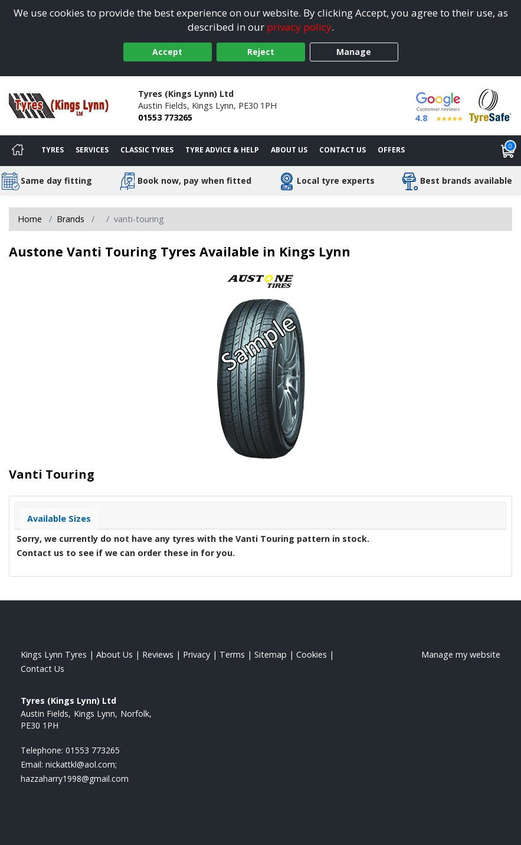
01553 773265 (165, 117)
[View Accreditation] (490, 104)
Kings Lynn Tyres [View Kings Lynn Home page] (54, 654)
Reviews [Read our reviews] (157, 654)
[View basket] (508, 150)
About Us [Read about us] (114, 654)
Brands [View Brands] (70, 219)
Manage (353, 51)
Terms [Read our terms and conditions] (232, 654)
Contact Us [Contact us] (342, 150)
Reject (260, 51)
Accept (167, 51)
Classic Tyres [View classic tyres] (146, 150)
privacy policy (299, 27)
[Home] (17, 150)
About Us (289, 150)
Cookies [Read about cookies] (311, 654)
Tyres (52, 150)
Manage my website (460, 654)
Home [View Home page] (30, 219)
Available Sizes (59, 518)
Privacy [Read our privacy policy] (196, 654)
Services (92, 150)
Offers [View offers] (391, 150)
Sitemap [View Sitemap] (270, 654)
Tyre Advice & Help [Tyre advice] (222, 150)
